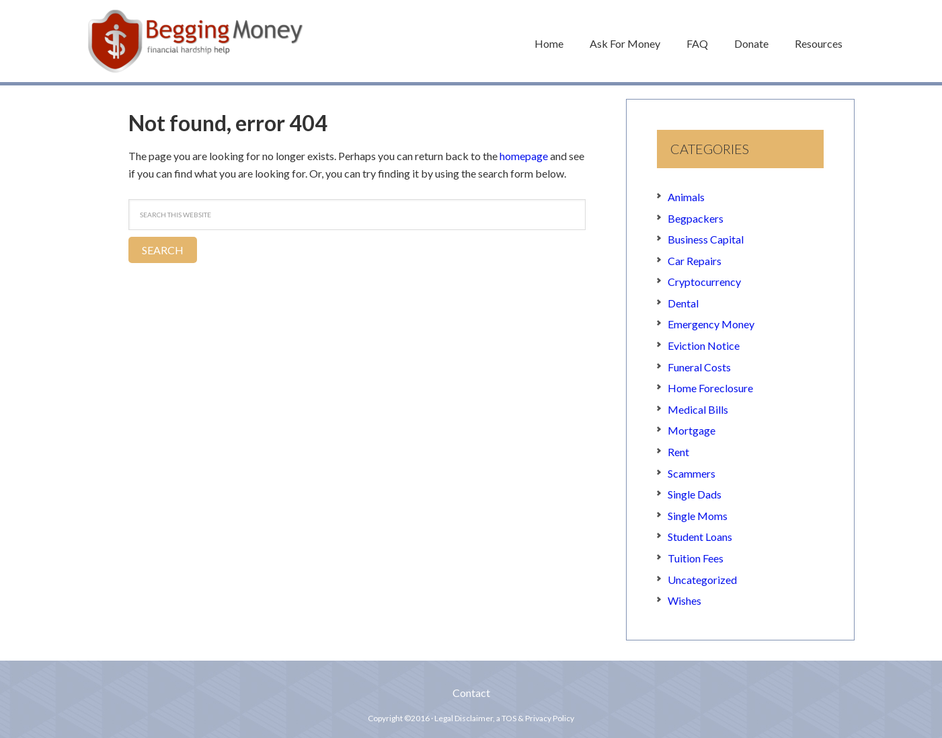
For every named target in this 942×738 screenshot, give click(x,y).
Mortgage (691, 431)
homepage (524, 155)
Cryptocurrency (704, 281)
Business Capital (706, 239)
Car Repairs (694, 260)
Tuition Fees (695, 558)
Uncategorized (702, 579)
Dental (683, 303)
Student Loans (700, 537)
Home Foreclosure (710, 387)
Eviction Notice (704, 345)
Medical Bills (698, 409)
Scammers (691, 473)
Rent (678, 451)
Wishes (684, 600)
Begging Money (195, 41)
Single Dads (694, 494)
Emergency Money (711, 324)
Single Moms (698, 515)
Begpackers (695, 218)
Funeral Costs (699, 367)
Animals (686, 196)
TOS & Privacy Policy (538, 718)
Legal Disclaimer (463, 718)
